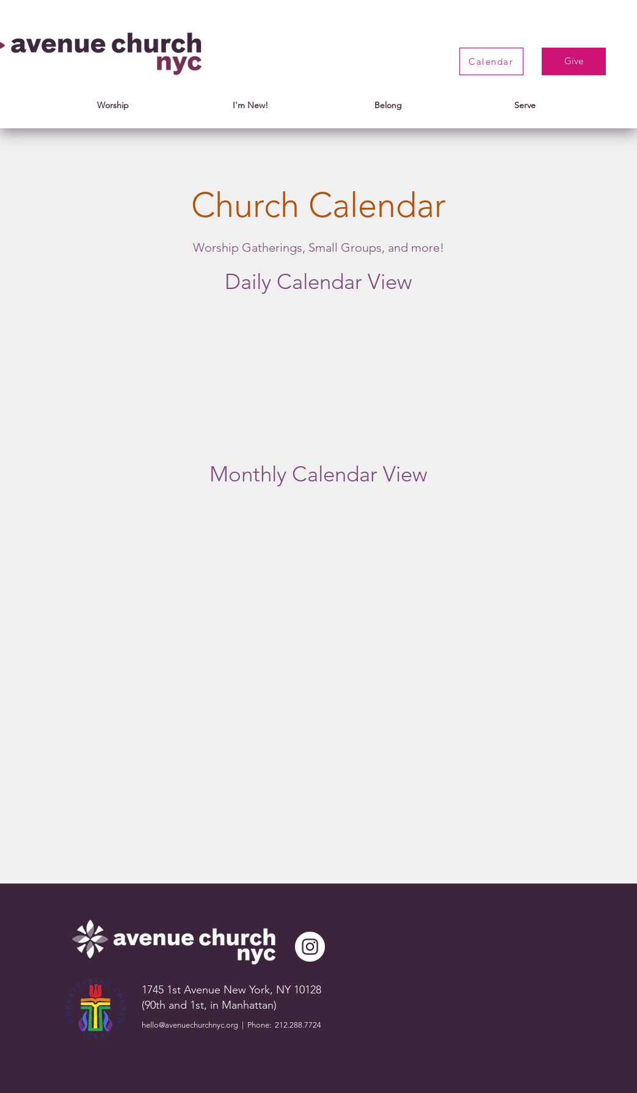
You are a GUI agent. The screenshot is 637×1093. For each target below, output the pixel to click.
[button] (112, 105)
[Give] (574, 61)
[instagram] (310, 947)
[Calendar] (491, 61)
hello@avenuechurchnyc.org (190, 1024)
